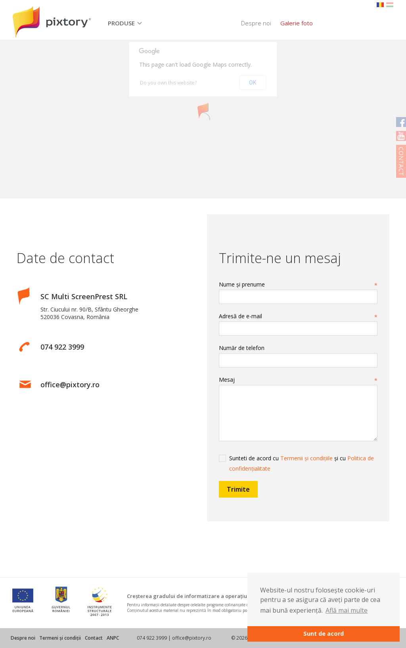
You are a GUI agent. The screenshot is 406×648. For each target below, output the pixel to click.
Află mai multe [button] (347, 610)
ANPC (113, 638)
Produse (121, 23)
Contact (94, 638)
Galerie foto (296, 23)
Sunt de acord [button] (323, 633)
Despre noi (256, 23)
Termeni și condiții (60, 638)
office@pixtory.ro (70, 384)
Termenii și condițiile (306, 458)
